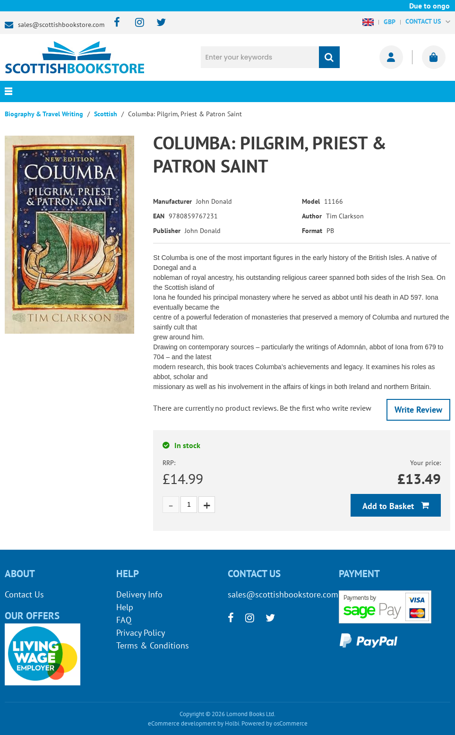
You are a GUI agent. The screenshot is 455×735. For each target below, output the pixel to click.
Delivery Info (139, 594)
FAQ (123, 619)
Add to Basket (389, 506)
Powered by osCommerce (274, 723)
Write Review (418, 409)
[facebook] (114, 23)
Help (124, 607)
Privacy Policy (140, 632)
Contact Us (24, 594)
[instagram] (135, 23)
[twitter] (157, 23)
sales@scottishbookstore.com (61, 24)
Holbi (232, 723)
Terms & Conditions (152, 645)
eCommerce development (182, 723)
